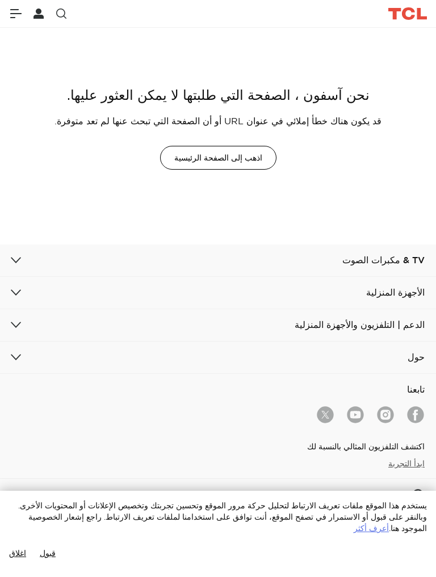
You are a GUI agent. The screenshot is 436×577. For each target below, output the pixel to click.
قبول (48, 553)
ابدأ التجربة (406, 463)
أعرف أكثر (371, 528)
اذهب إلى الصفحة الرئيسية (218, 158)
